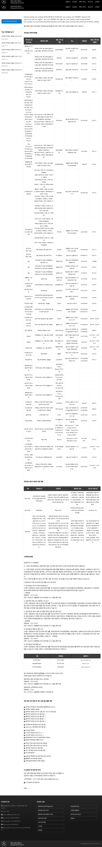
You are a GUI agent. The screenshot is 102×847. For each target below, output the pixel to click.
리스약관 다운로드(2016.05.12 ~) (33, 733)
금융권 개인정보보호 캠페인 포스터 (33, 740)
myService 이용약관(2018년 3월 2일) (35, 727)
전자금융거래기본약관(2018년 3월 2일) (35, 724)
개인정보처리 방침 (84, 806)
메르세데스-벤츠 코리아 (51, 810)
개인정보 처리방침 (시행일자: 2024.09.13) (11, 63)
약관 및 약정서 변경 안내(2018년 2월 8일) (35, 743)
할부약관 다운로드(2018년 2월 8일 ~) (34, 719)
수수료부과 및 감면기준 (32, 782)
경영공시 (84, 818)
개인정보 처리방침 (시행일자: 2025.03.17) (11, 49)
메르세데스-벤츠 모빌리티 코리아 (51, 814)
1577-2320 (6, 811)
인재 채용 (89, 1)
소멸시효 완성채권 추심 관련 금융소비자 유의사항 (37, 756)
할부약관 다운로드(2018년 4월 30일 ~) (35, 721)
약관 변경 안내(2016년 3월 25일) (33, 748)
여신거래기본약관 (29, 753)
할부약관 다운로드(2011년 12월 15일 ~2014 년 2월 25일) (40, 712)
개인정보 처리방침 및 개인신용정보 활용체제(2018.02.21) (39, 707)
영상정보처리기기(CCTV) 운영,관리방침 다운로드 (37, 737)
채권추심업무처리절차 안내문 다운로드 (34, 761)
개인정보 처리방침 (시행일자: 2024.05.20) (11, 70)
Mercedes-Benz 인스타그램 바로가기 (12, 821)
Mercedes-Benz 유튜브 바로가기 (11, 824)
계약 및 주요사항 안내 (84, 814)
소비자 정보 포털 (97, 1)
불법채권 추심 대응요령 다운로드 (33, 758)
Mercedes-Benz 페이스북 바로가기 (11, 818)
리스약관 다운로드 (29, 730)
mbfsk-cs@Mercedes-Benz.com (11, 814)
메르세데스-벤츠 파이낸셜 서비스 (51, 806)
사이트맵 (83, 1)
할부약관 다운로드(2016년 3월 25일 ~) (35, 716)
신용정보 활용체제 (84, 810)
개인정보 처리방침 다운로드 (32, 709)
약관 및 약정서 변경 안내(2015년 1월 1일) (35, 745)
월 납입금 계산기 (75, 1)
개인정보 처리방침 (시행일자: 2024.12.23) (11, 56)
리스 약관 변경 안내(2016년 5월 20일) (34, 750)
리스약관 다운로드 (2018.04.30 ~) (34, 735)
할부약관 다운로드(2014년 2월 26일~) (34, 714)
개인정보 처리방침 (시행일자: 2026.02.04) (11, 36)
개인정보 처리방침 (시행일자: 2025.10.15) (11, 43)
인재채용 (51, 830)
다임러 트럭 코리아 (51, 818)
